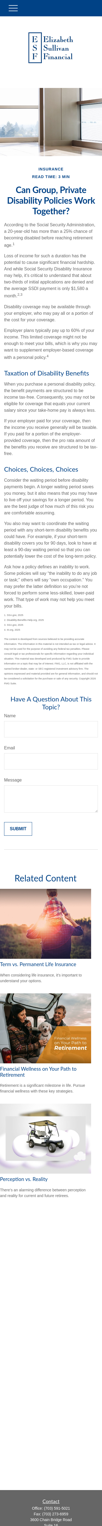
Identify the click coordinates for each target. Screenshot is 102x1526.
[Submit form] (18, 829)
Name (10, 715)
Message (13, 780)
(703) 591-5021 (57, 1508)
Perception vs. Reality (24, 1179)
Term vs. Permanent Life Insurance (38, 964)
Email (9, 748)
